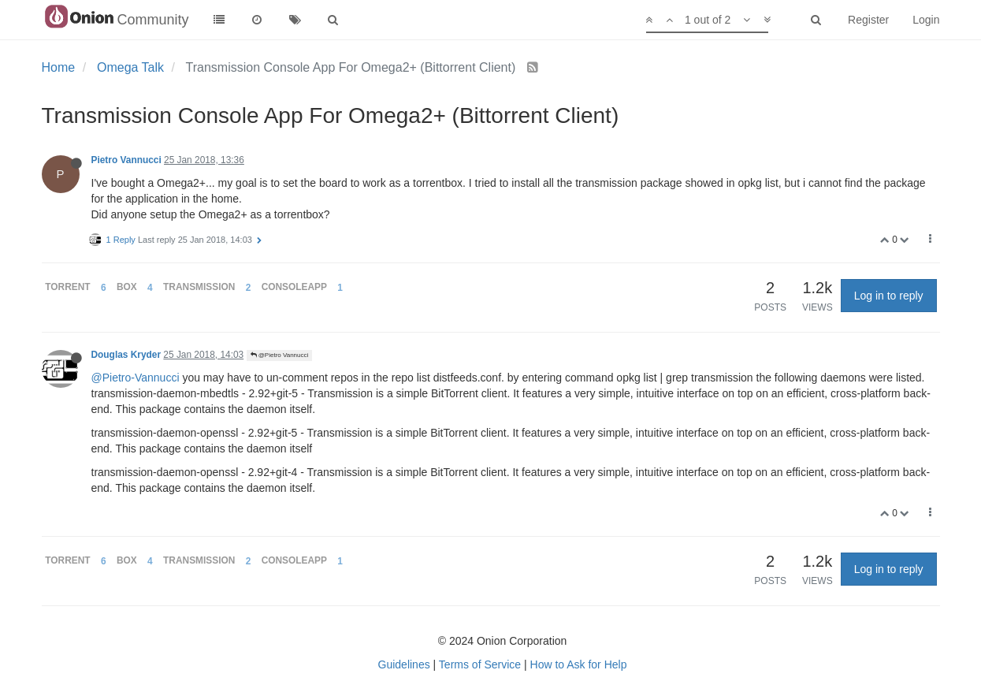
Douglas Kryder (126, 354)
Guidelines (404, 664)
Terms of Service (480, 664)
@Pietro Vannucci (280, 355)
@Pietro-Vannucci (135, 377)
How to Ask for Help (578, 664)
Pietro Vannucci (126, 160)
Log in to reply (888, 295)
